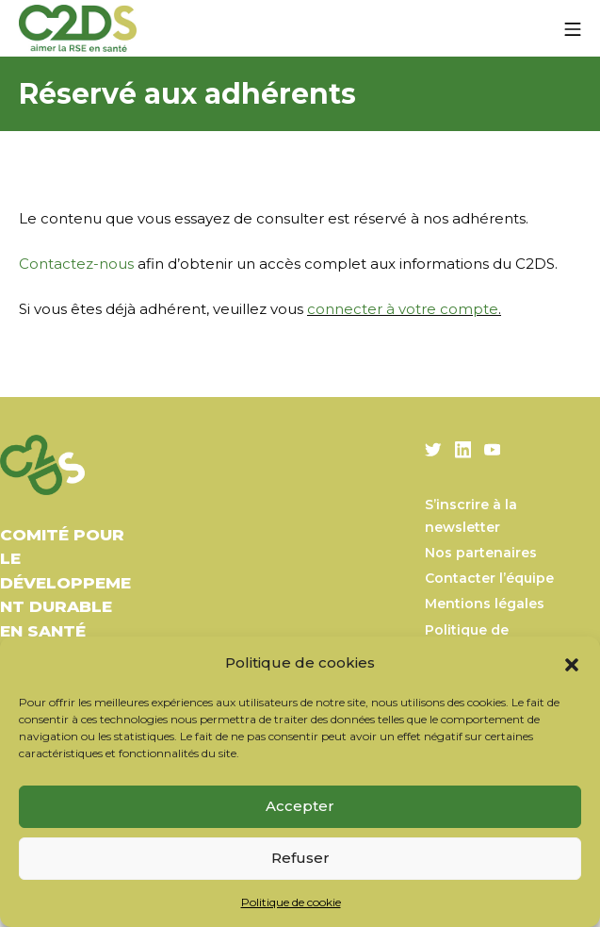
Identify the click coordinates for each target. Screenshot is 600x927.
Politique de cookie (291, 902)
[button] (571, 663)
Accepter (300, 806)
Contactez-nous (76, 264)
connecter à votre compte (402, 309)
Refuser (300, 858)
